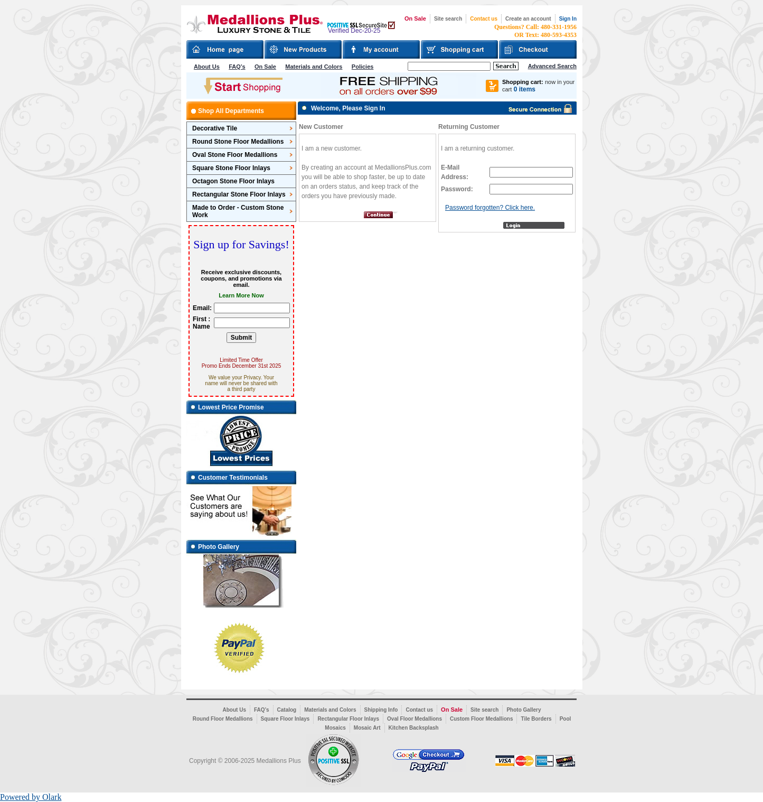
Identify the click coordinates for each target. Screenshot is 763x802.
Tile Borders (536, 719)
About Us (207, 66)
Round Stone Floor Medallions (238, 141)
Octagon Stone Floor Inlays (233, 181)
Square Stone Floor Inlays (231, 168)
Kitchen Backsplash (414, 728)
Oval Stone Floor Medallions (234, 154)
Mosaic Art (367, 728)
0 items (524, 89)
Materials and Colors (313, 66)
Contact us (483, 19)
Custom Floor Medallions (481, 719)
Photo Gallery (523, 710)
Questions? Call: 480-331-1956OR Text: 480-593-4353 (535, 31)
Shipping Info (381, 710)
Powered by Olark (30, 796)
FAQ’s (237, 66)
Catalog (287, 710)
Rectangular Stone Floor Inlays (239, 194)
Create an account (528, 19)
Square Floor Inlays (285, 719)
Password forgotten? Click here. (490, 207)
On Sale (415, 18)
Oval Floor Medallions (414, 719)
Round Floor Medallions (223, 719)
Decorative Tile (214, 128)
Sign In (568, 19)
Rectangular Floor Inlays (348, 719)
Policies (363, 66)
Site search (448, 19)
